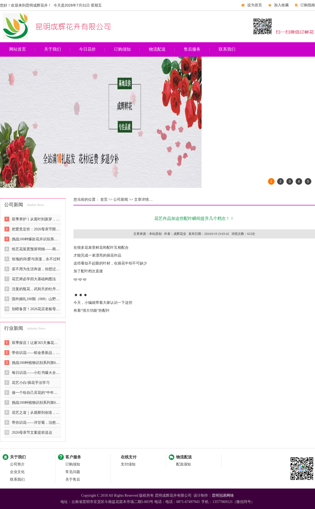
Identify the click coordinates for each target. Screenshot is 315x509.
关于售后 (72, 479)
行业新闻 (13, 328)
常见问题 (72, 472)
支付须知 (128, 464)
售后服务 (192, 49)
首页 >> (106, 200)
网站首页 (17, 49)
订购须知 (122, 49)
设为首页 (254, 5)
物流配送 (157, 49)
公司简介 (17, 464)
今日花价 (87, 49)
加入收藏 (281, 5)
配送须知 (183, 464)
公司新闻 (13, 204)
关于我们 (52, 49)
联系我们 (227, 49)
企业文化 (17, 472)
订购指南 (307, 5)
